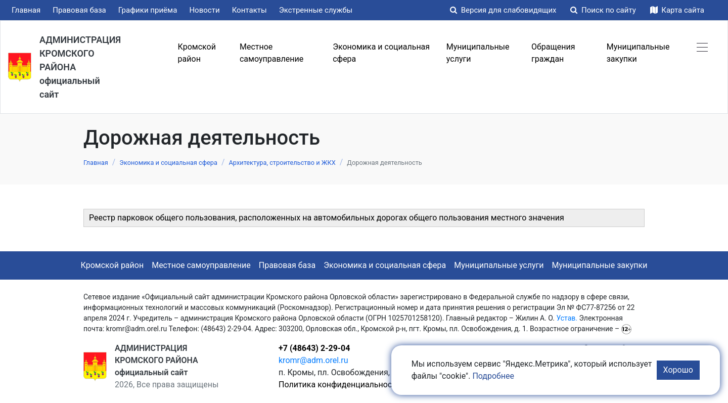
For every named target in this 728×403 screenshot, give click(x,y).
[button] (702, 47)
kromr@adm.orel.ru (313, 360)
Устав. (566, 318)
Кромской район (112, 265)
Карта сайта (677, 10)
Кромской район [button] (197, 53)
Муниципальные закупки (600, 265)
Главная (26, 10)
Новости (204, 10)
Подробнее (493, 376)
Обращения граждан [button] (553, 53)
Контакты (249, 10)
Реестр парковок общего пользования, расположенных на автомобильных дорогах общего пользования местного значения (326, 217)
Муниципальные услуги (498, 265)
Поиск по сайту (604, 10)
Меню (152, 53)
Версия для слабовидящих (504, 10)
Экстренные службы (316, 10)
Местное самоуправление (201, 265)
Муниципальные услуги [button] (478, 53)
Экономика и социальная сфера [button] (381, 53)
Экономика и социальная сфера (385, 265)
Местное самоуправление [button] (271, 53)
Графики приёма (147, 10)
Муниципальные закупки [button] (638, 53)
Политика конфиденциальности (339, 384)
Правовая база (79, 10)
